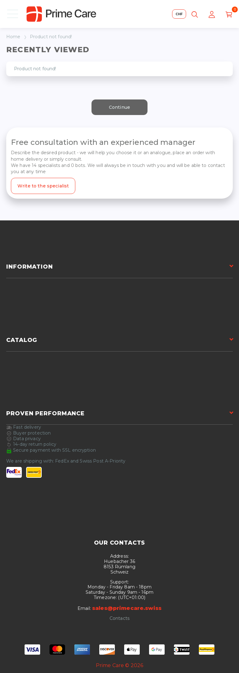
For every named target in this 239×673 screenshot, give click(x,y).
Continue (119, 107)
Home (13, 36)
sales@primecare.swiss (127, 608)
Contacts (119, 618)
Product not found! (51, 36)
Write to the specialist (43, 186)
